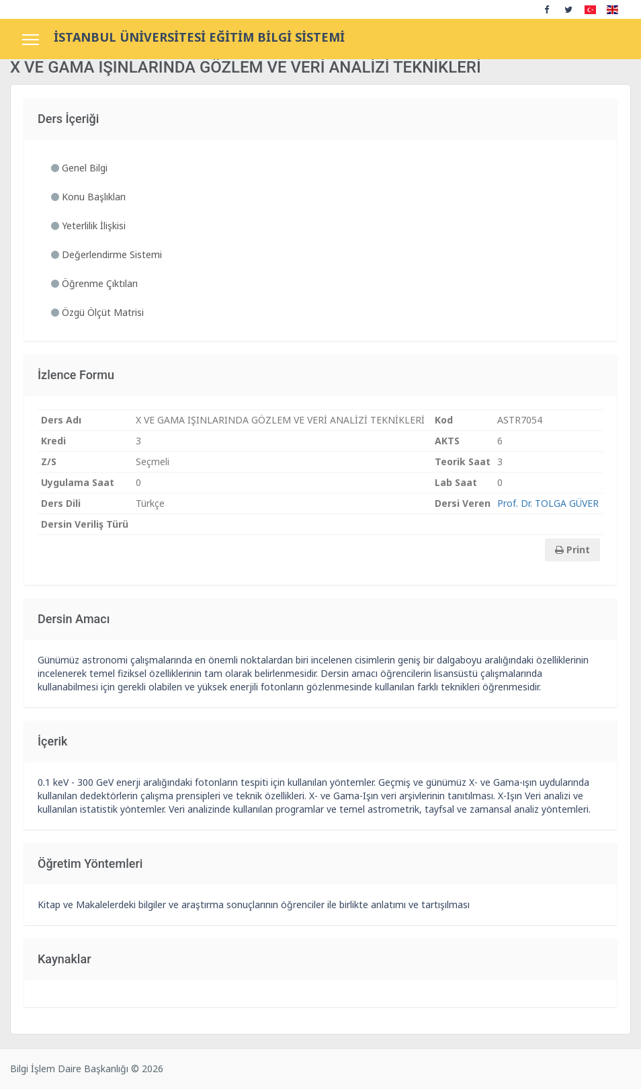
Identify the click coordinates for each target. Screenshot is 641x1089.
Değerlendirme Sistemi (106, 254)
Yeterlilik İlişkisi (88, 225)
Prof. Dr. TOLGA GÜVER (548, 503)
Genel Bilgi (79, 167)
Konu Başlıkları (88, 196)
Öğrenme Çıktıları (94, 283)
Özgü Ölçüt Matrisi (97, 312)
